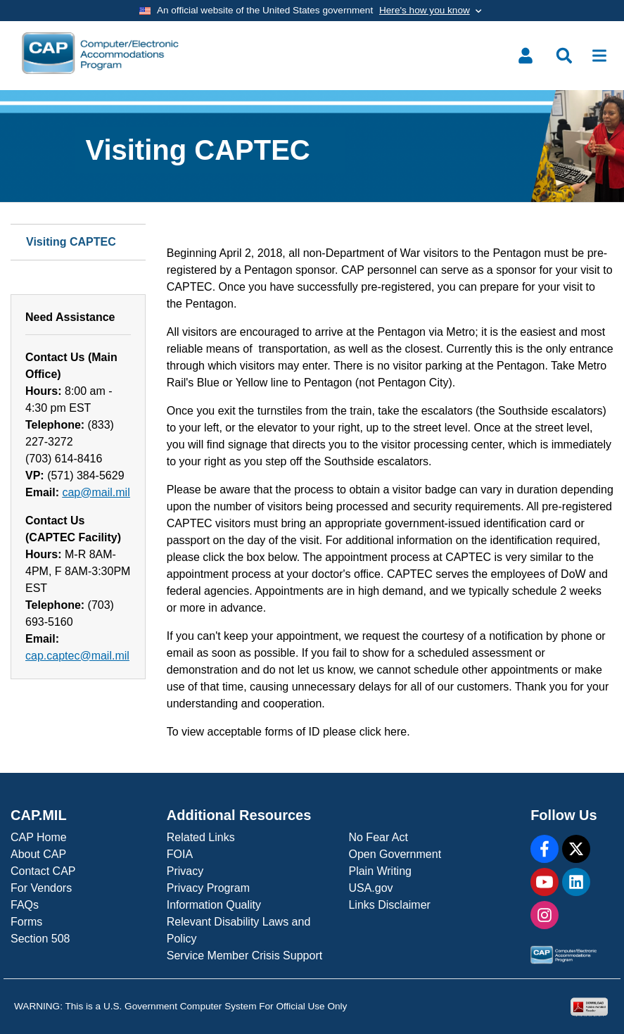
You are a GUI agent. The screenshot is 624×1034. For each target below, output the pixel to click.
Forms (26, 922)
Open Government (394, 854)
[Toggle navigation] (599, 56)
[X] (576, 849)
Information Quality (214, 905)
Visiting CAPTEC (71, 242)
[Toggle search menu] (564, 56)
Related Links (201, 837)
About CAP (38, 854)
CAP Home (39, 837)
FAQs (25, 905)
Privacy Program (208, 888)
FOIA (180, 854)
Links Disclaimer (389, 905)
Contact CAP (43, 871)
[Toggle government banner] (312, 10)
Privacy (185, 871)
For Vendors (41, 888)
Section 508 (40, 939)
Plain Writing (380, 871)
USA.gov (370, 888)
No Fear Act (377, 837)
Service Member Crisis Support (244, 956)
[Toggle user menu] (525, 56)
